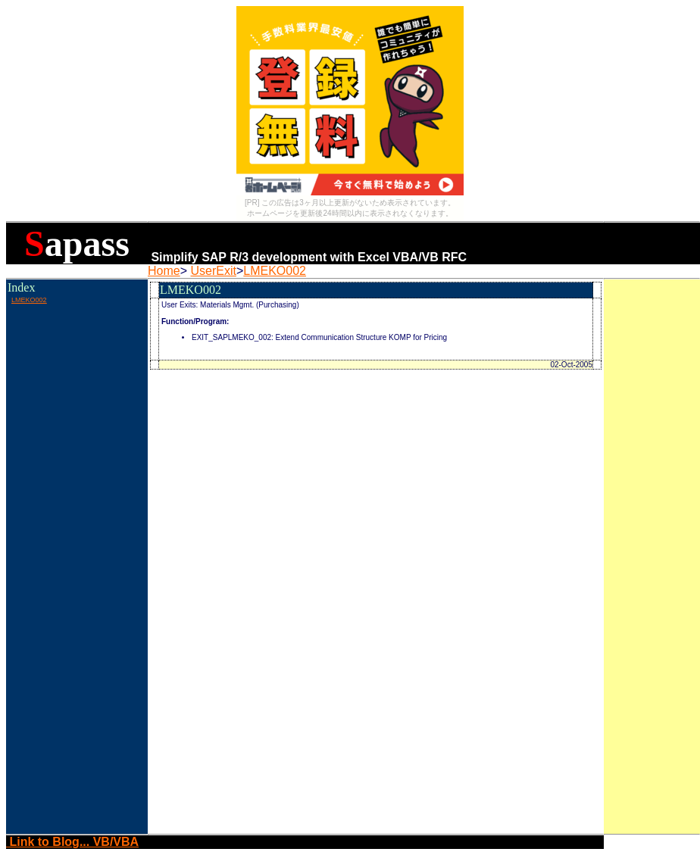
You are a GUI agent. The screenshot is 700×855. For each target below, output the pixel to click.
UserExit (213, 270)
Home (164, 270)
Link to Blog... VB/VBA (72, 841)
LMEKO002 (274, 270)
